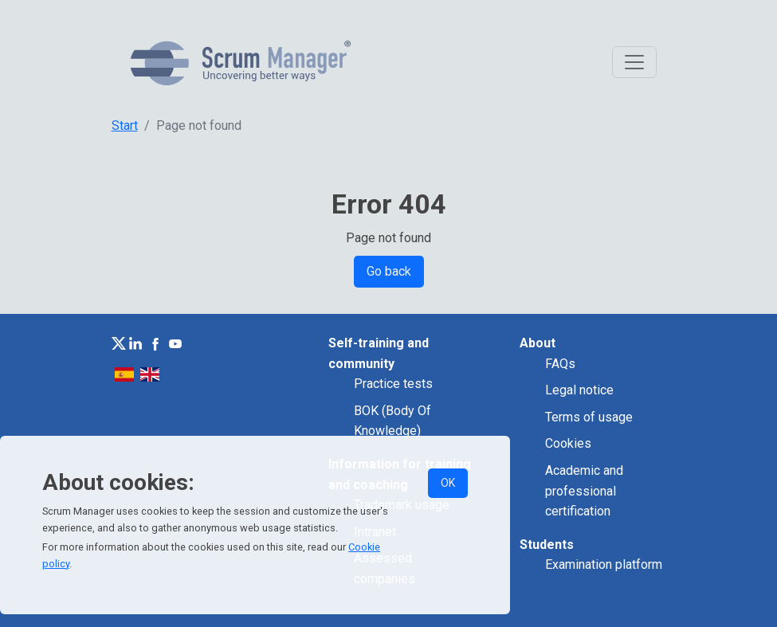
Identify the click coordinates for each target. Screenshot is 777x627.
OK (448, 482)
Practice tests (393, 383)
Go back (389, 271)
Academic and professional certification (584, 491)
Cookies (568, 443)
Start (125, 125)
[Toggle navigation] (634, 62)
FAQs (560, 363)
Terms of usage (589, 417)
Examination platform (603, 564)
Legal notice (579, 390)
